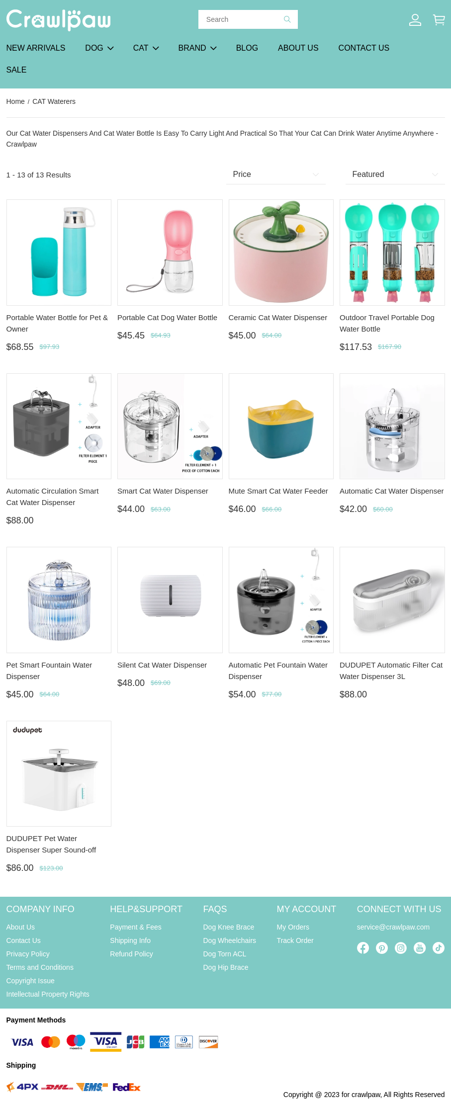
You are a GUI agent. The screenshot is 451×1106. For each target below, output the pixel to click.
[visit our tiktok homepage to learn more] (439, 948)
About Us (20, 927)
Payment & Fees (136, 927)
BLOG (247, 48)
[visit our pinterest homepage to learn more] (382, 948)
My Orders (293, 927)
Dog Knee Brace (229, 927)
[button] (287, 19)
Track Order (295, 940)
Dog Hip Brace (226, 967)
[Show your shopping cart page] (439, 20)
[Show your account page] (415, 20)
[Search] (245, 19)
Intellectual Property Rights (48, 994)
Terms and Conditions (40, 967)
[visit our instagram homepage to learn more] (401, 948)
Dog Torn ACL (225, 954)
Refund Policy (131, 954)
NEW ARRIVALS (36, 48)
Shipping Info (130, 940)
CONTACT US (364, 48)
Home (15, 101)
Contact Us (23, 940)
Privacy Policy (28, 954)
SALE (16, 70)
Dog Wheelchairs (230, 940)
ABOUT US (298, 48)
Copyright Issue (30, 981)
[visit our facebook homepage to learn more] (363, 948)
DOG (94, 48)
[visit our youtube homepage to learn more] (420, 948)
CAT (141, 48)
